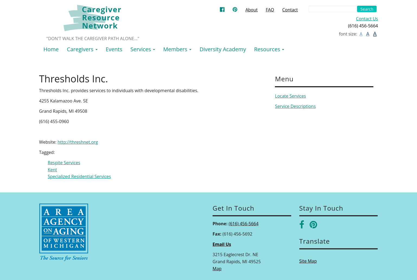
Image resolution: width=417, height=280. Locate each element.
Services (142, 49)
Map (217, 269)
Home (51, 49)
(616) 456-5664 (243, 224)
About (251, 10)
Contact (290, 10)
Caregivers (82, 49)
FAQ (270, 10)
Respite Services (64, 163)
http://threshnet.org (77, 142)
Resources (269, 49)
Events (114, 49)
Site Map (308, 261)
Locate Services (290, 96)
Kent (52, 170)
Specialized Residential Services (79, 176)
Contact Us (367, 19)
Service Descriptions (295, 106)
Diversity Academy (223, 49)
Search (366, 9)
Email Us (222, 244)
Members (177, 49)
